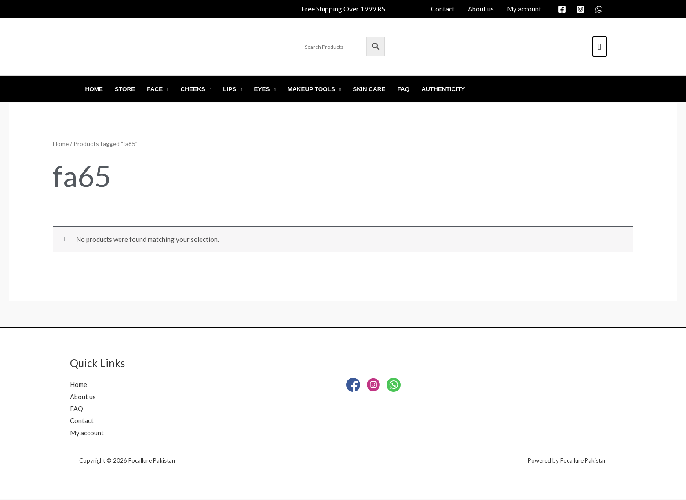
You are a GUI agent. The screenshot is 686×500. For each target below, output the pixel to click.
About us (83, 396)
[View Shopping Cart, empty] (599, 46)
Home (61, 143)
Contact (82, 421)
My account (87, 433)
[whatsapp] (600, 9)
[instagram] (581, 9)
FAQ (76, 408)
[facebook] (563, 9)
